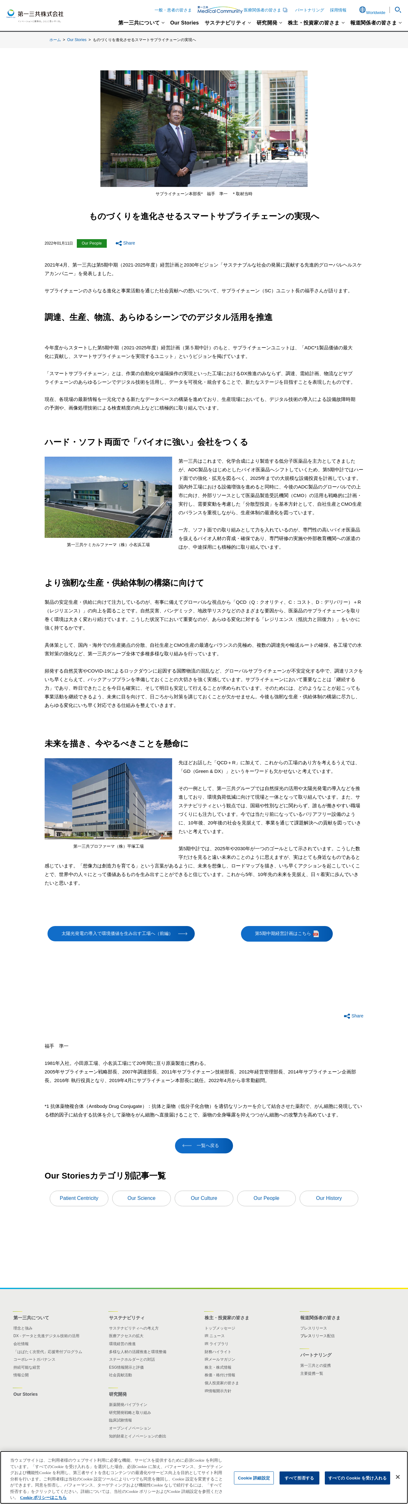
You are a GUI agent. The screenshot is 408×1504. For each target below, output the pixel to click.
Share (129, 243)
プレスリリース (313, 1328)
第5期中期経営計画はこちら (294, 933)
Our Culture (204, 1198)
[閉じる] (398, 1477)
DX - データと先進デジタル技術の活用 (46, 1336)
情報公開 (21, 1375)
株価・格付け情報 (220, 1375)
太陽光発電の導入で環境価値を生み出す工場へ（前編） (117, 933)
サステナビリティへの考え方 (134, 1328)
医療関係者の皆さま (243, 10)
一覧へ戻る (208, 1145)
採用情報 (338, 10)
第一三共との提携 (315, 1365)
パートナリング (309, 10)
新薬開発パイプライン (128, 1404)
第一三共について (139, 22)
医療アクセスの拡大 (126, 1336)
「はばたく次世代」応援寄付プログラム (47, 1352)
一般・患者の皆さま (173, 10)
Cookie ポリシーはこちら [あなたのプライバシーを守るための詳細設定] (43, 1497)
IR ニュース (215, 1336)
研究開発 (267, 22)
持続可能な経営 (26, 1367)
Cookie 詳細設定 (254, 1477)
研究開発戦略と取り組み (130, 1412)
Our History (329, 1198)
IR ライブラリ (217, 1344)
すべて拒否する (299, 1477)
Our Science (141, 1198)
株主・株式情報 (218, 1367)
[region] (204, 1477)
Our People (267, 1198)
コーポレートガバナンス (34, 1359)
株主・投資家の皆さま (314, 22)
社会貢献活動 (120, 1375)
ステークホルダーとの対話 (132, 1359)
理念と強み (23, 1328)
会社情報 (21, 1344)
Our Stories (184, 22)
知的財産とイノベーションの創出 (137, 1436)
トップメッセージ (220, 1328)
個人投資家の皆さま (222, 1383)
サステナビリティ (225, 22)
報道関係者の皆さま (373, 22)
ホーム (55, 40)
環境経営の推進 (122, 1344)
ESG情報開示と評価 (126, 1367)
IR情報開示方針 (218, 1391)
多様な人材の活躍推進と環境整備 (137, 1352)
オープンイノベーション (130, 1428)
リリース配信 (323, 1336)
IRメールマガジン (220, 1359)
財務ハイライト (218, 1352)
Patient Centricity (79, 1198)
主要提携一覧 (311, 1373)
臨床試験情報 (120, 1420)
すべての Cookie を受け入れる (357, 1477)
